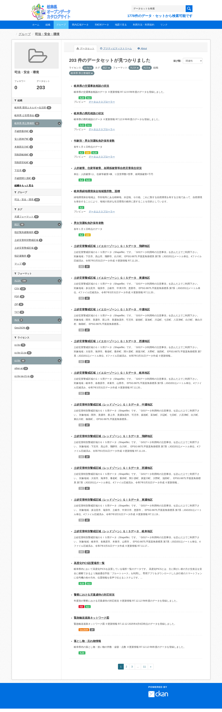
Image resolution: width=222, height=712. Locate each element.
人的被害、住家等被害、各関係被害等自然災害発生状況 (108, 168)
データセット (85, 48)
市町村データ (102, 24)
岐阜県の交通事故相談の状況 (91, 85)
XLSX (82, 98)
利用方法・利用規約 (143, 24)
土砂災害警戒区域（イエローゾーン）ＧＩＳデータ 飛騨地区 (112, 246)
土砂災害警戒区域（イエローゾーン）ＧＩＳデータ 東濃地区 (112, 277)
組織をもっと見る (23, 185)
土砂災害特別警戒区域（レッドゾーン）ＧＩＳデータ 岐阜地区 (113, 531)
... (138, 666)
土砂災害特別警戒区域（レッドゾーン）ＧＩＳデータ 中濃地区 (113, 404)
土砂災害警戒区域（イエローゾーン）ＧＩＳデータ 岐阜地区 (112, 372)
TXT (81, 267)
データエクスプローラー (102, 101)
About (142, 48)
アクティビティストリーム (116, 48)
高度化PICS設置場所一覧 (89, 563)
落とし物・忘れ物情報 (87, 641)
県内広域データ (80, 24)
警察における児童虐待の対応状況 (94, 594)
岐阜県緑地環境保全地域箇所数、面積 (97, 191)
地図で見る (121, 24)
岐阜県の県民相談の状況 (89, 113)
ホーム (35, 24)
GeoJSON (84, 630)
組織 (47, 24)
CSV (88, 153)
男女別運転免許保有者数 (89, 223)
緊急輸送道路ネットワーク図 (91, 617)
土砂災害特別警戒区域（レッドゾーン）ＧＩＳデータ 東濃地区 (113, 499)
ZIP (87, 267)
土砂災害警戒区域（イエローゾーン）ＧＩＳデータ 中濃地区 (112, 309)
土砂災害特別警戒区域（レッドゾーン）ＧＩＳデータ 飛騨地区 (113, 436)
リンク (164, 24)
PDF (81, 606)
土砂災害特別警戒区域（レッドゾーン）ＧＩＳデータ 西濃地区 (113, 468)
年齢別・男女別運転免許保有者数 (94, 140)
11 (144, 666)
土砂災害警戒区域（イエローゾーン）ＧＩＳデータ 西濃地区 (112, 341)
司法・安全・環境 (47, 34)
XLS (88, 98)
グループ (61, 24)
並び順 (176, 60)
